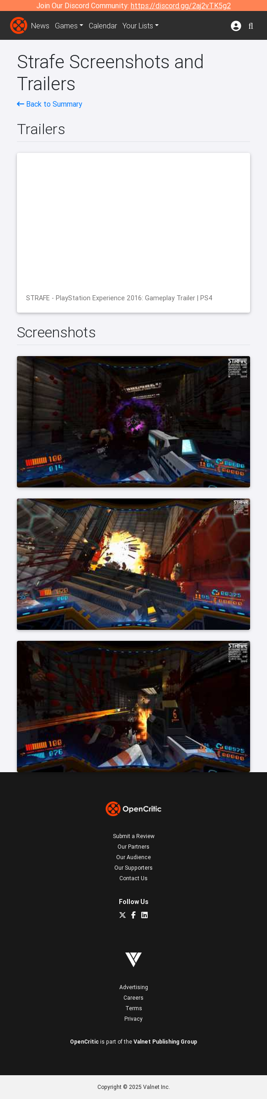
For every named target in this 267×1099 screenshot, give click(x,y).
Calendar (103, 25)
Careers (133, 997)
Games (66, 25)
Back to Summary (49, 103)
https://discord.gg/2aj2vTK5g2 (181, 5)
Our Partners (133, 846)
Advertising (133, 987)
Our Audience (133, 857)
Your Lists (138, 25)
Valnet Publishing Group (165, 1041)
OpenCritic (84, 1041)
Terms (133, 1008)
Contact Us (133, 878)
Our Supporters (133, 867)
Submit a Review (134, 836)
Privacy (133, 1018)
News (40, 25)
